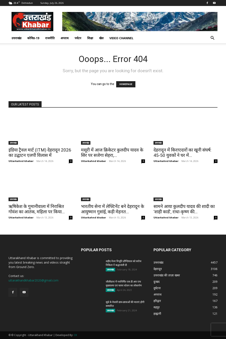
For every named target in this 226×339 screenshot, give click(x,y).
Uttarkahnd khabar (21, 161)
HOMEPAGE (125, 84)
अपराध (65, 38)
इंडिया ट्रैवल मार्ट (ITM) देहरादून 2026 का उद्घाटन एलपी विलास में (40, 152)
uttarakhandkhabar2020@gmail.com (33, 280)
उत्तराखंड (16, 38)
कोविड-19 (33, 38)
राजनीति (50, 38)
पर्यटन (78, 38)
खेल (101, 38)
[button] (212, 38)
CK (75, 335)
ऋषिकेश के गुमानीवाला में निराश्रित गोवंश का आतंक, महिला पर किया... (37, 209)
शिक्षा (90, 38)
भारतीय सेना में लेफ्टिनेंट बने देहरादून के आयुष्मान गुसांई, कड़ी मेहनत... (112, 209)
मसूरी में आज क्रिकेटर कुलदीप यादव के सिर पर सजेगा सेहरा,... (112, 152)
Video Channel (121, 38)
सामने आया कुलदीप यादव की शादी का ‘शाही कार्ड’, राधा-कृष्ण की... (184, 209)
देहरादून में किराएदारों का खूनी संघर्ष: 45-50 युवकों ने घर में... (182, 152)
